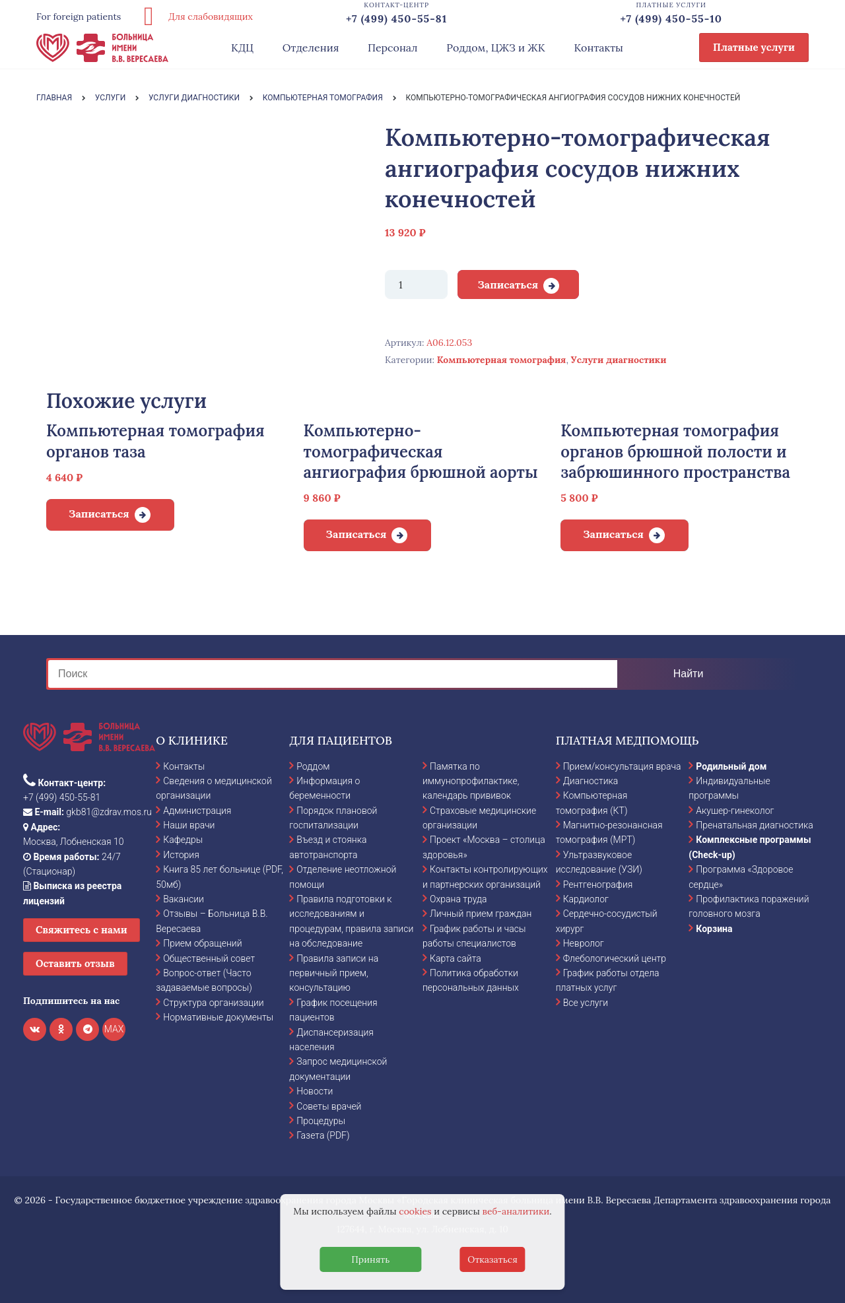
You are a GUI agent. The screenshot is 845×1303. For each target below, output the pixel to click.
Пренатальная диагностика (754, 825)
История (181, 855)
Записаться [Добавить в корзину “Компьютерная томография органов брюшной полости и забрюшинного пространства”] (613, 534)
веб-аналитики (516, 1211)
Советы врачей (328, 1106)
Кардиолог (586, 899)
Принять (370, 1259)
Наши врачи (189, 825)
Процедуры (320, 1121)
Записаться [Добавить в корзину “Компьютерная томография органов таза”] (99, 513)
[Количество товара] (416, 284)
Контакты (598, 47)
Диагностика (591, 781)
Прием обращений (202, 943)
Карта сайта (455, 958)
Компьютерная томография (501, 360)
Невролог (583, 943)
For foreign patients (78, 16)
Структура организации (213, 1002)
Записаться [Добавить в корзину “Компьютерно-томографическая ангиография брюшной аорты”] (356, 534)
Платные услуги (754, 47)
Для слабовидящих (193, 16)
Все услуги (586, 1002)
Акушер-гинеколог (735, 810)
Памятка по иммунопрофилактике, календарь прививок (470, 781)
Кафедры (183, 839)
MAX (114, 1029)
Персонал (393, 47)
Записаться (507, 284)
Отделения (311, 47)
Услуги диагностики (619, 360)
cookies (415, 1211)
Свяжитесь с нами (81, 929)
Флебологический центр (614, 958)
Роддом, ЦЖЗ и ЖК (495, 47)
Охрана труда (458, 899)
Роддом (312, 766)
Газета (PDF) (322, 1135)
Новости (314, 1091)
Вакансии (183, 899)
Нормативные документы (218, 1017)
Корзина (714, 928)
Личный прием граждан (481, 913)
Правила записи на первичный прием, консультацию (333, 973)
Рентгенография (598, 884)
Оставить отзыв (75, 963)
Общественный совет (209, 958)
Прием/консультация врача (622, 766)
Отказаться (492, 1259)
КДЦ (242, 47)
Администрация (197, 810)
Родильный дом (731, 766)
